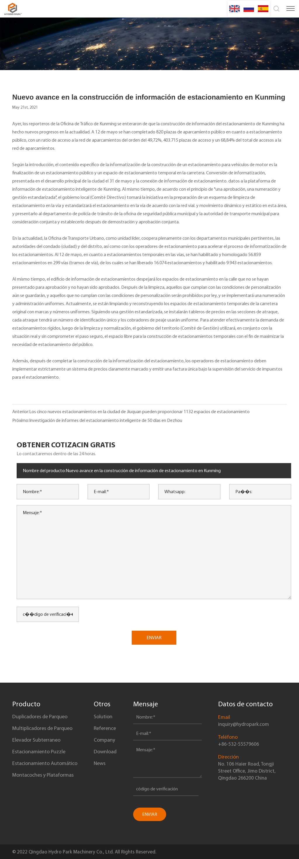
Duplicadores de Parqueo (39, 716)
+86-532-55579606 (238, 744)
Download (105, 751)
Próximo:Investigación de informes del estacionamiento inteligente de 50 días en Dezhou (97, 420)
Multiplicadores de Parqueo (42, 728)
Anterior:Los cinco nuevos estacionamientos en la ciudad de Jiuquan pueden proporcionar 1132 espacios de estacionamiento (131, 411)
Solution (103, 716)
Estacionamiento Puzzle (38, 751)
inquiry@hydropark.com (243, 724)
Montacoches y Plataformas (43, 775)
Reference (105, 728)
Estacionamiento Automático (44, 763)
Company (104, 740)
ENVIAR (154, 637)
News (99, 763)
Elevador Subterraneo (36, 740)
